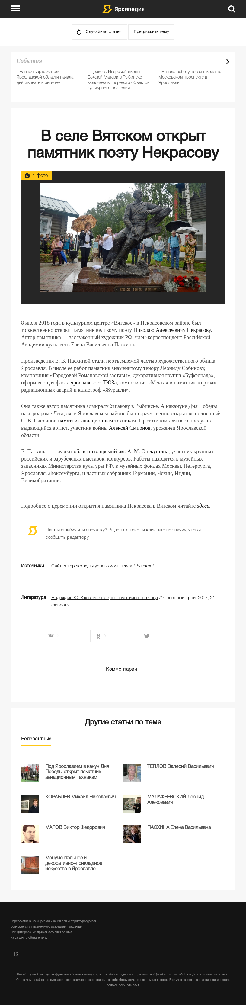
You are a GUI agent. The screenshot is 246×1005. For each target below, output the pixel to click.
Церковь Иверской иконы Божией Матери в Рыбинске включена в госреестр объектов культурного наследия (118, 80)
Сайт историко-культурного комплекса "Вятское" (102, 566)
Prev (217, 61)
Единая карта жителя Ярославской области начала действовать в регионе (45, 77)
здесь (203, 506)
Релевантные (36, 739)
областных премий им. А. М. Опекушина (121, 451)
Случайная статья (104, 32)
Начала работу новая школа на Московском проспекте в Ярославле (189, 77)
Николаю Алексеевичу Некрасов (171, 330)
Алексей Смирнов (129, 428)
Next (227, 61)
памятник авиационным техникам (97, 421)
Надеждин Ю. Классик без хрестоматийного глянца (104, 598)
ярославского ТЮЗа (94, 383)
